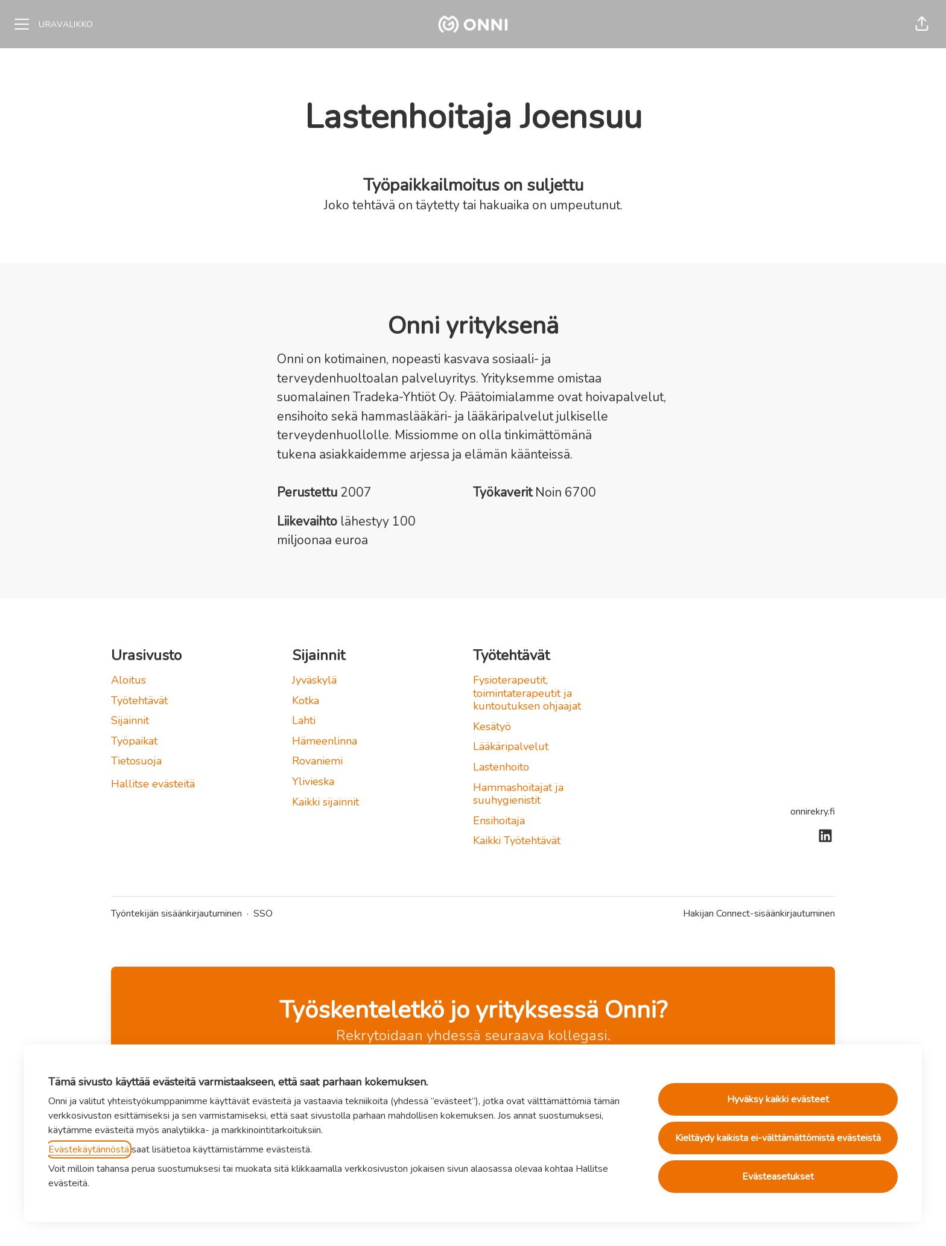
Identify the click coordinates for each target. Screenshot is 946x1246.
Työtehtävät (139, 700)
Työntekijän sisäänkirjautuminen (176, 913)
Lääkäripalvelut (510, 746)
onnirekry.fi (812, 811)
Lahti (304, 720)
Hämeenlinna (324, 741)
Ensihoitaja (499, 820)
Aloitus (128, 680)
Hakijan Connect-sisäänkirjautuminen (759, 913)
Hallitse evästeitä (153, 784)
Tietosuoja (136, 761)
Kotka (305, 700)
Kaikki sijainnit (325, 802)
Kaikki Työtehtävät (516, 840)
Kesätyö (492, 726)
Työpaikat (134, 741)
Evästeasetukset (778, 1176)
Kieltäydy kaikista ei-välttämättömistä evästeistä (778, 1138)
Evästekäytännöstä (88, 1149)
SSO (263, 913)
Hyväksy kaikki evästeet (778, 1099)
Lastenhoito (501, 767)
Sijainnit (130, 720)
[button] (922, 24)
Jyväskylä (314, 680)
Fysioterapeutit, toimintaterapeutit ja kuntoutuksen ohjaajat (527, 693)
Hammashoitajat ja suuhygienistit (518, 794)
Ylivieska (313, 781)
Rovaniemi (317, 761)
